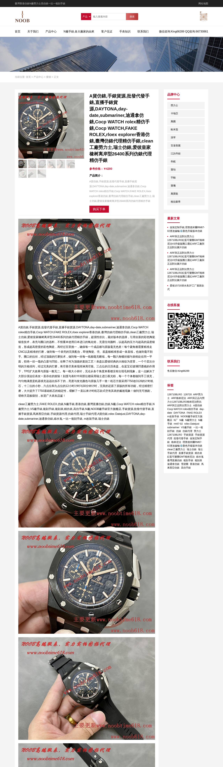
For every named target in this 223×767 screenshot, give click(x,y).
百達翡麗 (175, 145)
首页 (17, 31)
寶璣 (173, 185)
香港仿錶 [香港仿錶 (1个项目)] (195, 464)
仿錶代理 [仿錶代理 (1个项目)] (187, 431)
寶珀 (173, 169)
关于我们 (33, 31)
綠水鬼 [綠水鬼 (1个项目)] (199, 456)
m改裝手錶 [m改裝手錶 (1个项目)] (173, 416)
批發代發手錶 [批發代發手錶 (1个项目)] (181, 438)
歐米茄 (174, 129)
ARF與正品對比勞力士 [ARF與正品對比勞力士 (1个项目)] (179, 405)
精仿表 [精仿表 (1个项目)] (198, 453)
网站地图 (203, 3)
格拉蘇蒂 (175, 201)
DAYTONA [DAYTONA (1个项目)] (179, 412)
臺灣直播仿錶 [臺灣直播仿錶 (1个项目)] (174, 460)
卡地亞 (174, 113)
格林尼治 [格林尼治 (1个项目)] (176, 442)
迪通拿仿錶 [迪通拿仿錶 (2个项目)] (173, 464)
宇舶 (173, 177)
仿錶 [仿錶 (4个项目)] (178, 431)
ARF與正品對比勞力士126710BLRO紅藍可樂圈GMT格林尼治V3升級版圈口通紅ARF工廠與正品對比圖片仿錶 (186, 242)
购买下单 (99, 209)
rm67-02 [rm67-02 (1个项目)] (178, 423)
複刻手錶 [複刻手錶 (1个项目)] (188, 460)
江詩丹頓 (175, 153)
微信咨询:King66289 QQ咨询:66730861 (183, 31)
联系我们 (143, 31)
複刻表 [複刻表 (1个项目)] (198, 460)
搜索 (132, 16)
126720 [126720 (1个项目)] (188, 394)
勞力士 (174, 105)
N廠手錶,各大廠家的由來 (79, 31)
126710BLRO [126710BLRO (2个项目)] (174, 394)
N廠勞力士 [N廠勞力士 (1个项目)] (191, 420)
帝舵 (173, 161)
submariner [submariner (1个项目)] (173, 427)
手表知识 (124, 31)
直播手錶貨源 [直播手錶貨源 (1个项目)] (186, 453)
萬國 (173, 121)
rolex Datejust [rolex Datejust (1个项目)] (191, 423)
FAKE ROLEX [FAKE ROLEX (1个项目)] (194, 412)
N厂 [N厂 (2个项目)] (176, 420)
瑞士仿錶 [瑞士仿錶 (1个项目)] (192, 449)
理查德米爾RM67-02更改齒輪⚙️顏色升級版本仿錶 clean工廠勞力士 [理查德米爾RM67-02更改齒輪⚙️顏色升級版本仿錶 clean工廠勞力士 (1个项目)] (184, 446)
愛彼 (48, 77)
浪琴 (173, 137)
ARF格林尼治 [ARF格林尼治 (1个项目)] (178, 398)
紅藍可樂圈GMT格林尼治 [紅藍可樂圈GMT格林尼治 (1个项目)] (181, 456)
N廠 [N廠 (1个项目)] (181, 420)
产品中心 (51, 31)
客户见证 (106, 31)
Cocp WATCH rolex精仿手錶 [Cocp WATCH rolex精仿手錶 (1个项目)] (182, 409)
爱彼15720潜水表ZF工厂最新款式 (185, 287)
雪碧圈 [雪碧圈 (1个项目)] (184, 464)
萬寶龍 (174, 193)
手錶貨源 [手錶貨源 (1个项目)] (188, 434)
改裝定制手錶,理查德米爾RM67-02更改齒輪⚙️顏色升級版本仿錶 (186, 229)
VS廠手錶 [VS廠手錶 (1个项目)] (186, 427)
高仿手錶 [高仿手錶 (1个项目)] (186, 467)
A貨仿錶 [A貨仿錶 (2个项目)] (197, 405)
